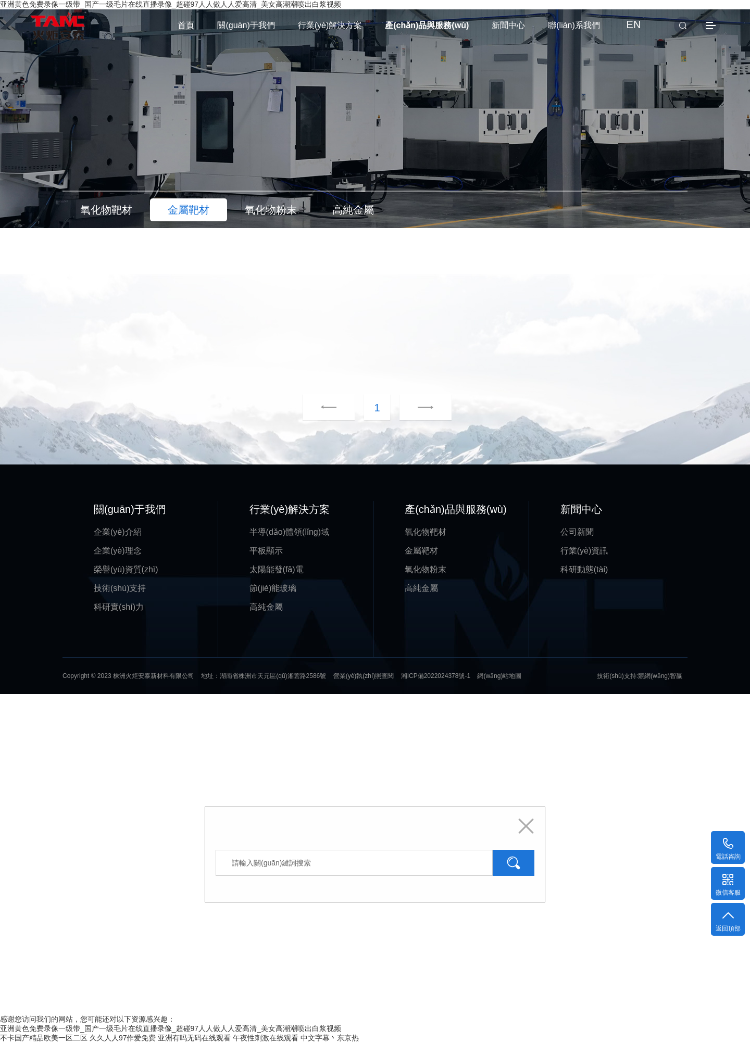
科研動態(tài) (584, 569)
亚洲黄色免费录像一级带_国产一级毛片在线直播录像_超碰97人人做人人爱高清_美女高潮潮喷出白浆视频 (170, 1028)
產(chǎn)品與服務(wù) (427, 25)
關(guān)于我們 (245, 25)
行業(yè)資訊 (584, 550)
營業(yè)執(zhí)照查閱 (363, 676)
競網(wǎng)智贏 (660, 676)
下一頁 (412, 407)
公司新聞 (577, 531)
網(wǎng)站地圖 (499, 676)
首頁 (186, 25)
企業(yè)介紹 (118, 531)
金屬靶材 (421, 550)
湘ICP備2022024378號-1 (435, 676)
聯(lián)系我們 (574, 25)
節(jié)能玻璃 (273, 588)
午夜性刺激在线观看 (265, 1038)
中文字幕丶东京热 (330, 1038)
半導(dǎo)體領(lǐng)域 (289, 531)
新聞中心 (508, 25)
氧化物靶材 (425, 531)
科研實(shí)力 (119, 606)
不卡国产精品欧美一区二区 (44, 1038)
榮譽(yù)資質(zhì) (126, 569)
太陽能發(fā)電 (276, 569)
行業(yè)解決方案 (330, 25)
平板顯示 (266, 550)
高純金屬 (266, 606)
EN (634, 24)
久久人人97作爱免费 (123, 1038)
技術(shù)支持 (120, 588)
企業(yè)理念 (118, 550)
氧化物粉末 (425, 569)
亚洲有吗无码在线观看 (194, 1038)
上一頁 (328, 407)
